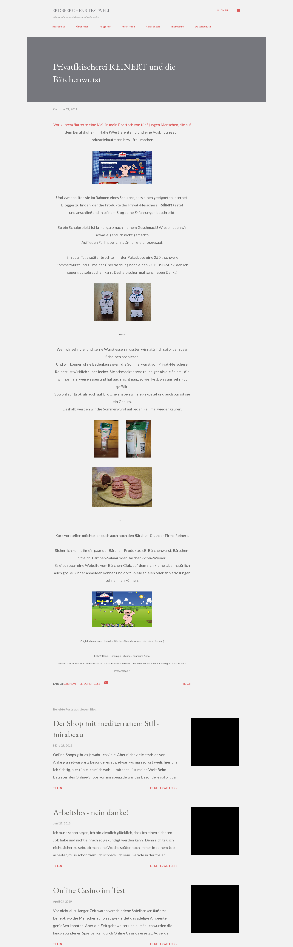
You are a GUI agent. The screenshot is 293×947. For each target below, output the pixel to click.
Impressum (177, 26)
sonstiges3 (92, 683)
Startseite (58, 26)
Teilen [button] (186, 683)
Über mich (82, 26)
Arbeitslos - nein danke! (90, 812)
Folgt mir (105, 26)
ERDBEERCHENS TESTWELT (81, 10)
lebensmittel (73, 683)
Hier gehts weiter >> (162, 788)
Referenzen (153, 26)
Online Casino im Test (89, 890)
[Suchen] (222, 10)
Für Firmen (128, 26)
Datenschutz (203, 26)
